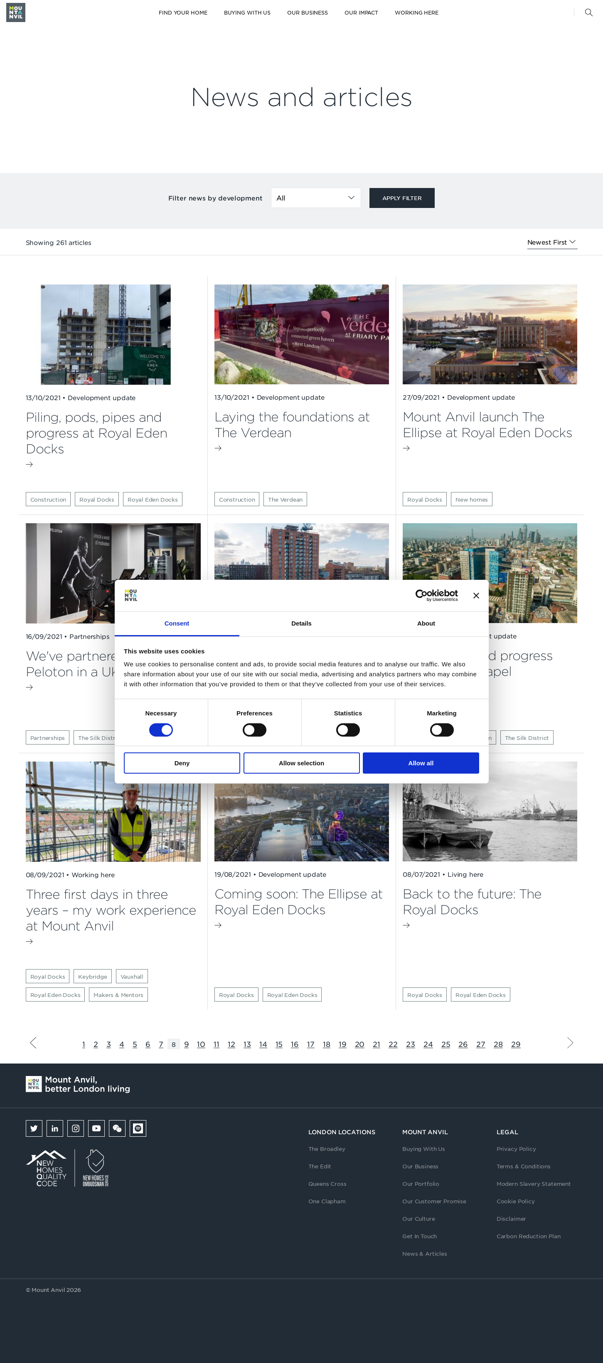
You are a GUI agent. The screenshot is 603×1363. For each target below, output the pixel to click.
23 (410, 1044)
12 (231, 1044)
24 (428, 1044)
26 (463, 1044)
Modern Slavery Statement (534, 1183)
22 (393, 1044)
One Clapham (327, 1201)
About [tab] (426, 623)
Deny (182, 763)
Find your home (183, 12)
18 (326, 1044)
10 (201, 1044)
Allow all (421, 763)
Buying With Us (423, 1148)
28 (498, 1044)
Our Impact (361, 12)
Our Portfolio (420, 1183)
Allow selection (301, 763)
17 (311, 1044)
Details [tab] (301, 623)
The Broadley (326, 1148)
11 (216, 1044)
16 (295, 1044)
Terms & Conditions (524, 1166)
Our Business (307, 12)
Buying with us (247, 12)
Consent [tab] (177, 623)
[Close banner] (476, 596)
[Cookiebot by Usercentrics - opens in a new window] (421, 595)
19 (343, 1044)
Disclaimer (511, 1218)
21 (376, 1044)
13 (247, 1044)
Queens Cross (327, 1183)
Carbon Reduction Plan (529, 1235)
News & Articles (424, 1253)
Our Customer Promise (434, 1201)
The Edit (320, 1166)
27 (480, 1044)
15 (279, 1044)
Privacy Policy (516, 1148)
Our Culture (418, 1218)
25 (445, 1044)
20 (360, 1044)
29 (516, 1044)
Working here (416, 12)
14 (263, 1044)
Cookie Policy (516, 1201)
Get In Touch (419, 1235)
